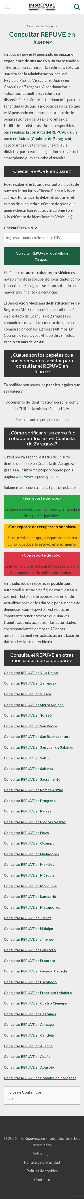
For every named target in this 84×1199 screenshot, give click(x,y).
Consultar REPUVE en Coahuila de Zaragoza (42, 256)
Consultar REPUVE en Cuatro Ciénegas (36, 1003)
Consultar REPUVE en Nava (26, 832)
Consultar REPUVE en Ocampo (29, 843)
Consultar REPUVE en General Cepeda (35, 971)
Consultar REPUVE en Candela (29, 1035)
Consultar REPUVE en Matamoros (32, 907)
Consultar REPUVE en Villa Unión (31, 672)
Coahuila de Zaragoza (42, 26)
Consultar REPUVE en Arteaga (29, 1024)
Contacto (42, 1179)
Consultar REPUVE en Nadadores (31, 854)
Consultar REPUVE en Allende (28, 1046)
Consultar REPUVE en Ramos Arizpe (33, 790)
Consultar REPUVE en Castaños (30, 1014)
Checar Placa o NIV (42, 234)
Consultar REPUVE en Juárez (27, 918)
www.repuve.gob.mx (41, 476)
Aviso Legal (42, 1153)
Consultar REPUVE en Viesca (27, 694)
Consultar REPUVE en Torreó (28, 715)
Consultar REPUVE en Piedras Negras (35, 822)
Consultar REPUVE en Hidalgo (28, 928)
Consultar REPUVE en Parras (27, 811)
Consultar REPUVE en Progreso (30, 800)
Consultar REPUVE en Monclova (30, 886)
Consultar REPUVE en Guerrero (30, 950)
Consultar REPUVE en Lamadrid (30, 896)
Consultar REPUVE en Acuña (27, 1056)
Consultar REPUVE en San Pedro (30, 726)
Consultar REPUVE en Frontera (29, 960)
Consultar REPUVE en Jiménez (29, 939)
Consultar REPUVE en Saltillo (28, 758)
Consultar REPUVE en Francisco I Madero (38, 992)
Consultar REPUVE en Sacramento (32, 779)
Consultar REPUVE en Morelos (29, 864)
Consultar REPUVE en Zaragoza (30, 683)
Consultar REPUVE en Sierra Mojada (34, 704)
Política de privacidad (42, 1162)
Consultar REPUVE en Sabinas (28, 768)
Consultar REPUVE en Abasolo (29, 1067)
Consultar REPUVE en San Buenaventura (37, 736)
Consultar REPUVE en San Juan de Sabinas (38, 747)
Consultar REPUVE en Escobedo (30, 982)
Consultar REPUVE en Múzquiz (29, 875)
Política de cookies (42, 1171)
